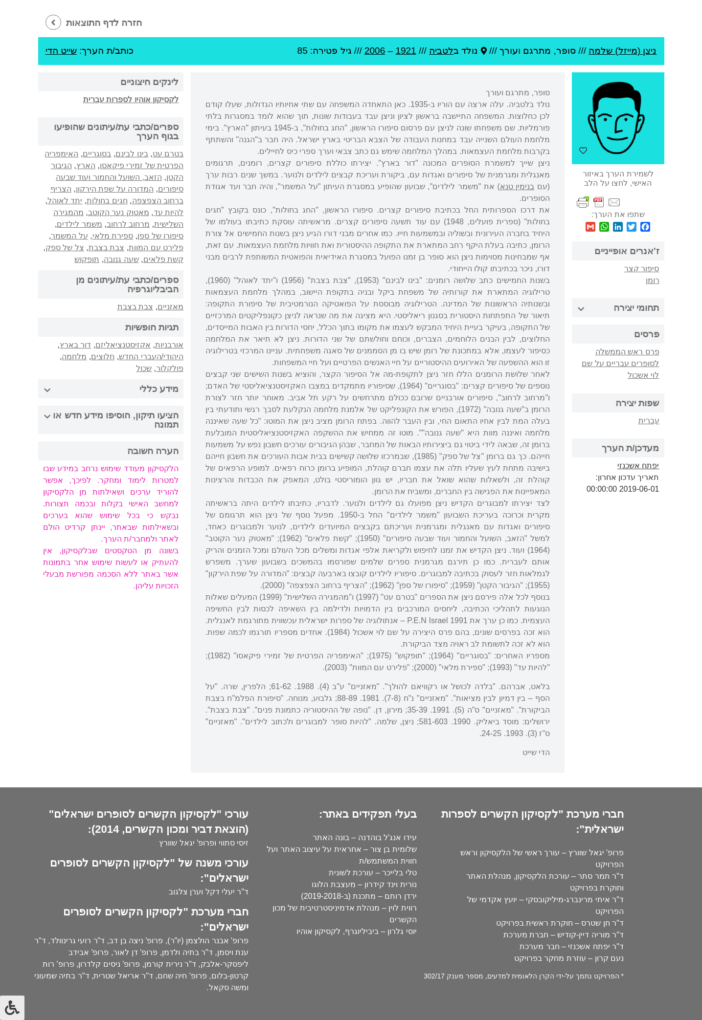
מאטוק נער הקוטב (118, 212)
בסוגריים (97, 154)
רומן (652, 280)
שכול (144, 368)
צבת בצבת (106, 247)
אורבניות (169, 345)
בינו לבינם (131, 154)
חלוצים (102, 356)
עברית (648, 420)
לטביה (441, 50)
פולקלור (169, 368)
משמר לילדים (79, 224)
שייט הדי (61, 50)
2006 (374, 50)
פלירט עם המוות (156, 247)
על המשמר (69, 236)
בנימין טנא (517, 186)
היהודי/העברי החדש (151, 356)
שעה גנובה (121, 259)
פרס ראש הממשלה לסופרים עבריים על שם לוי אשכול (620, 363)
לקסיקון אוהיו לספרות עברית (131, 99)
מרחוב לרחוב (128, 224)
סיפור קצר (641, 268)
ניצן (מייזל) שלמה (623, 50)
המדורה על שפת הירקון (115, 189)
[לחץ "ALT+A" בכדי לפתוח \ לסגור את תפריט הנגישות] (12, 1008)
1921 (405, 50)
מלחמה (74, 356)
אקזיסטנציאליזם (123, 345)
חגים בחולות (107, 200)
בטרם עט (168, 154)
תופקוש (86, 259)
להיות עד (168, 212)
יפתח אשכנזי (638, 465)
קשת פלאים (163, 259)
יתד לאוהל (64, 200)
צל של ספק (64, 247)
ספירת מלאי (112, 236)
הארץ (85, 165)
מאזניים (170, 307)
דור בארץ (75, 345)
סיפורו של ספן (160, 236)
